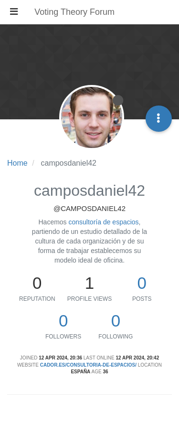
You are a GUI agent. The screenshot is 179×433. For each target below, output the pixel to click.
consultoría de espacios (104, 222)
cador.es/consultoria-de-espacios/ (88, 365)
